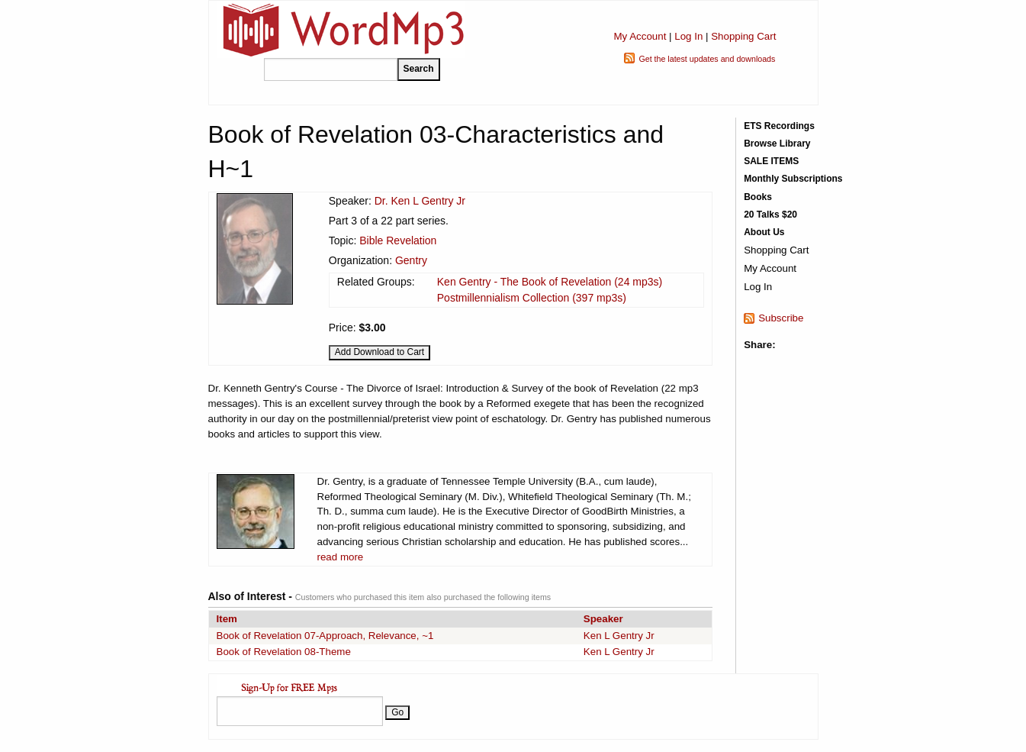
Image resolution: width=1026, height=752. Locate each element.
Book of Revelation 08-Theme (284, 651)
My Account (639, 36)
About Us (764, 232)
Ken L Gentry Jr (619, 635)
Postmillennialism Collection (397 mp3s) (531, 298)
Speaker (603, 619)
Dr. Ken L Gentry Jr (420, 201)
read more (340, 557)
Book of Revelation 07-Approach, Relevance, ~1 (325, 635)
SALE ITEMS (771, 161)
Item (227, 619)
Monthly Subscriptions (793, 178)
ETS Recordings (779, 126)
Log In (688, 36)
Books (758, 197)
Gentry (411, 260)
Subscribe (780, 318)
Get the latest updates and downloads (706, 58)
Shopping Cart (743, 36)
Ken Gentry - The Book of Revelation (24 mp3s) (549, 282)
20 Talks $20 (770, 214)
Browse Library (777, 143)
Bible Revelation (397, 240)
